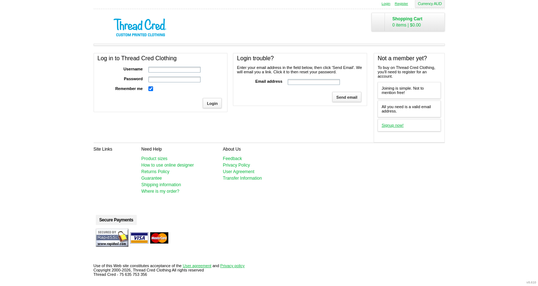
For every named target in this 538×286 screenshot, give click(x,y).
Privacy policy (232, 265)
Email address (269, 81)
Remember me (129, 88)
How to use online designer (167, 165)
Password (133, 79)
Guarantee (151, 178)
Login (386, 3)
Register (401, 3)
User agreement (197, 265)
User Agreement (238, 171)
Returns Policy (155, 171)
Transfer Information (242, 178)
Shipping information (161, 184)
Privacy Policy (236, 165)
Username (133, 69)
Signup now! (393, 125)
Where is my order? (160, 191)
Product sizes (154, 158)
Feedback (232, 158)
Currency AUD (430, 3)
